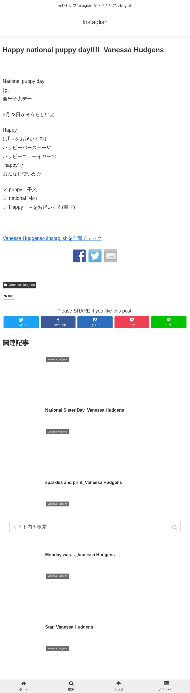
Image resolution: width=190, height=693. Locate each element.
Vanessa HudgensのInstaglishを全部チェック (52, 238)
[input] (95, 529)
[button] (175, 530)
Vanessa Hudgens (21, 285)
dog (11, 296)
